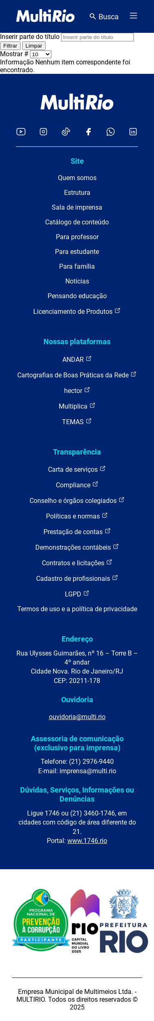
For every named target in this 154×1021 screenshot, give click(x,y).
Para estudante (77, 252)
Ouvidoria (77, 699)
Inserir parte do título (30, 37)
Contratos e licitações (77, 562)
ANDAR (77, 359)
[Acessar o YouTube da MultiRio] (21, 132)
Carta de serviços (77, 469)
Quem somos (77, 178)
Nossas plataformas (77, 341)
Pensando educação (77, 296)
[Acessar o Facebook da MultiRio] (88, 132)
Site (77, 161)
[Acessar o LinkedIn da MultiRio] (133, 132)
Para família (77, 266)
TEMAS (77, 421)
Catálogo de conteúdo (77, 222)
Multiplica (77, 406)
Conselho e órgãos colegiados (77, 500)
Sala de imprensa (77, 207)
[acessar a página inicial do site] (45, 16)
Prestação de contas (77, 531)
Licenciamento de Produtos (77, 311)
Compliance (77, 484)
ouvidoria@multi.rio (77, 717)
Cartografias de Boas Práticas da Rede (77, 374)
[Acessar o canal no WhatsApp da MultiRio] (111, 132)
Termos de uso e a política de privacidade (77, 609)
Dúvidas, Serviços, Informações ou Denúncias (77, 794)
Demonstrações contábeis (77, 547)
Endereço (77, 639)
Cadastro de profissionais (77, 578)
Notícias (77, 281)
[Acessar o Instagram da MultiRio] (43, 132)
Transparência (77, 452)
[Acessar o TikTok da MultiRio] (66, 132)
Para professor (77, 237)
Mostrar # (15, 54)
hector (77, 390)
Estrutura (77, 192)
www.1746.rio (87, 841)
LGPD (77, 593)
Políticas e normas (77, 516)
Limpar (33, 46)
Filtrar (10, 46)
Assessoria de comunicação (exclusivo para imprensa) (77, 743)
